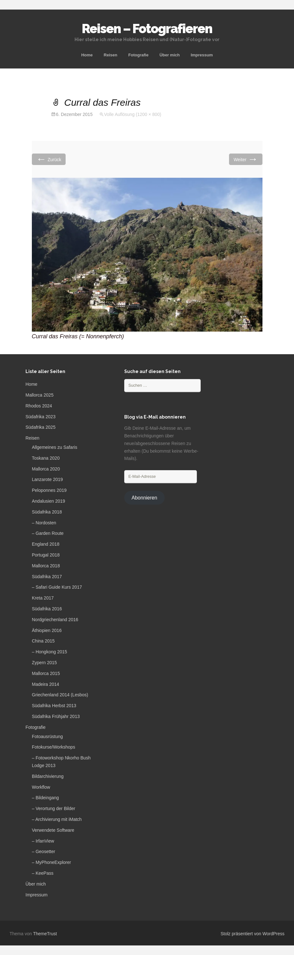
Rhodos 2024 (38, 405)
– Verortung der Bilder (53, 808)
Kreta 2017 (43, 597)
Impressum (202, 55)
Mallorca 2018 (46, 565)
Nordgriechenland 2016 (55, 619)
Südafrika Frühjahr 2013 (56, 716)
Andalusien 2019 (48, 501)
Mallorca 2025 (39, 395)
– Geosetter (43, 851)
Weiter (245, 159)
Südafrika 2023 (40, 416)
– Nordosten (44, 522)
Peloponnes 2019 (49, 490)
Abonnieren (144, 497)
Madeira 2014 (45, 684)
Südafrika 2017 (47, 576)
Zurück (48, 159)
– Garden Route (48, 533)
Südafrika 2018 (47, 511)
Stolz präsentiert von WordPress (253, 933)
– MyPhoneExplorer (51, 862)
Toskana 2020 (46, 458)
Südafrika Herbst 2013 (54, 705)
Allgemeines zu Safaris (54, 447)
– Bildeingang (45, 797)
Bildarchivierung (48, 776)
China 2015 (43, 640)
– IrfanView (43, 841)
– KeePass (43, 873)
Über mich (170, 55)
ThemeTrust (45, 933)
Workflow (41, 787)
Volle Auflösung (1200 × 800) (132, 114)
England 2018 (45, 544)
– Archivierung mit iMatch (57, 819)
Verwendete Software (53, 830)
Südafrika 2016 (47, 608)
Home (87, 55)
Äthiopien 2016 (46, 630)
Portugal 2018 (46, 554)
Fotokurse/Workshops (53, 747)
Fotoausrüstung (47, 736)
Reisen (111, 55)
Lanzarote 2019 (47, 479)
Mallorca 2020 (46, 468)
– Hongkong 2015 (49, 651)
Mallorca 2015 (46, 673)
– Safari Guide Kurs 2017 (57, 587)
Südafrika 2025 (40, 427)
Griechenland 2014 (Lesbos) (60, 694)
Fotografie (138, 55)
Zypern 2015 (44, 662)
